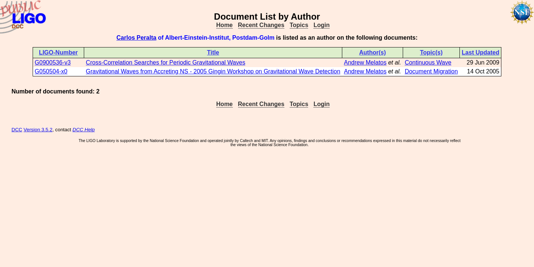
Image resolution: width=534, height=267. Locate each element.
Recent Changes (261, 25)
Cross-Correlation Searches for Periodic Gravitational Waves (165, 62)
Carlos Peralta (136, 37)
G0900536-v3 (53, 62)
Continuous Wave (428, 62)
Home (224, 25)
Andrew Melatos (365, 62)
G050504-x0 (51, 71)
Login (321, 25)
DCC (16, 129)
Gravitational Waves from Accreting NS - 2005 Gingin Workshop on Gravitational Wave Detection (213, 71)
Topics (299, 25)
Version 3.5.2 (38, 129)
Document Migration (431, 71)
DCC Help (84, 129)
